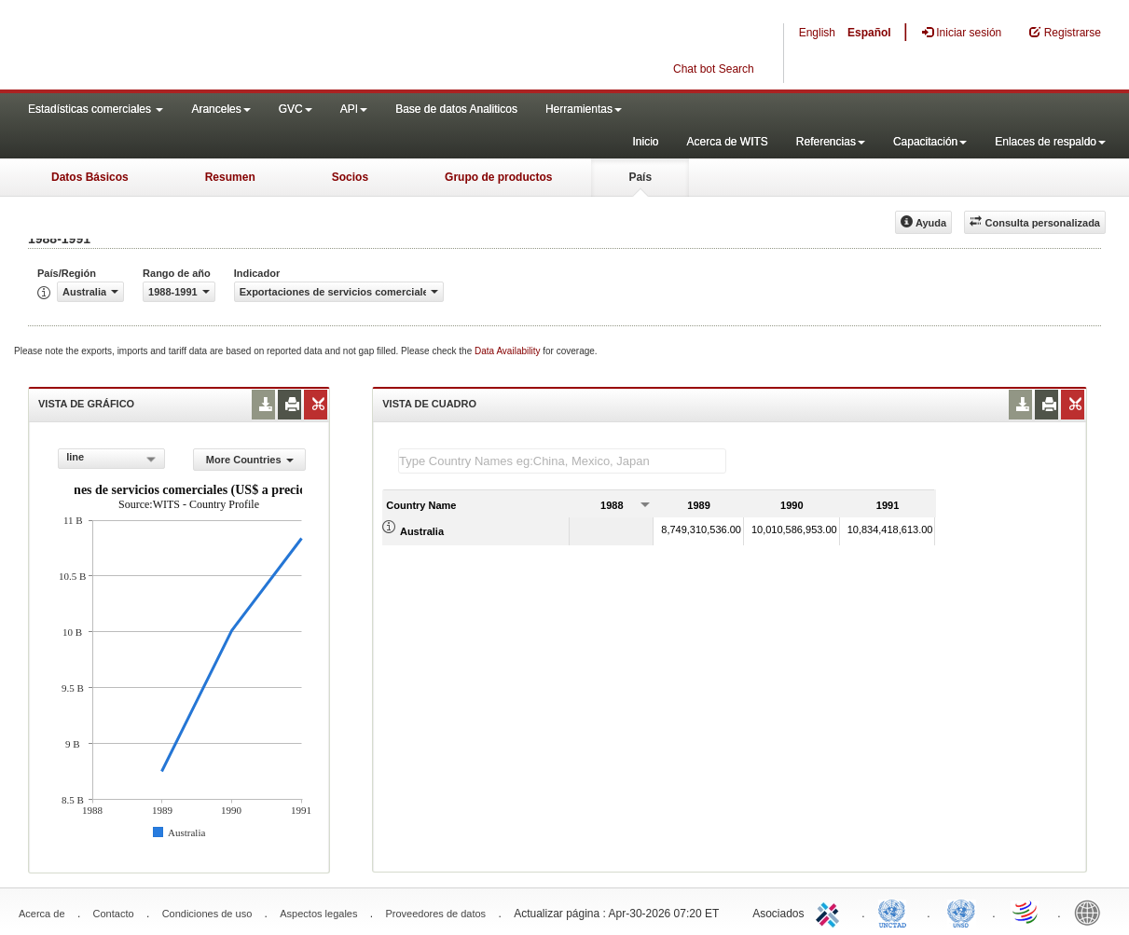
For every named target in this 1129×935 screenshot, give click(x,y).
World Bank (1091, 911)
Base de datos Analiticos (456, 109)
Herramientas (583, 109)
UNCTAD (896, 911)
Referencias (830, 141)
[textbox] (562, 461)
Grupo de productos (498, 177)
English (817, 32)
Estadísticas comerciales (95, 109)
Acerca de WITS (726, 141)
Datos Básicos (90, 177)
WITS (186, 46)
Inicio (645, 141)
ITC (830, 911)
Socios (350, 177)
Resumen (230, 177)
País (640, 177)
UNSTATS (961, 911)
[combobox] (111, 458)
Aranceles (220, 109)
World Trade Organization (1026, 911)
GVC (295, 109)
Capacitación (930, 141)
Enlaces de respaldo (1050, 141)
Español (869, 32)
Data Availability (509, 351)
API (353, 109)
